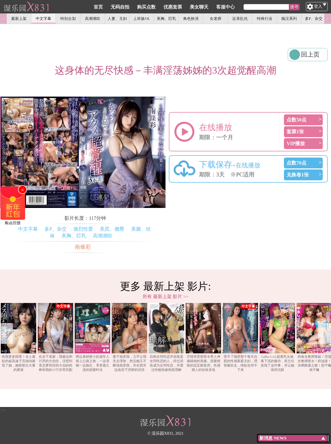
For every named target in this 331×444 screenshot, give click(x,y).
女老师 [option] (215, 18)
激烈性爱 (83, 229)
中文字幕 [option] (43, 18)
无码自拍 (144, 7)
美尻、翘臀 (112, 229)
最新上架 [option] (19, 18)
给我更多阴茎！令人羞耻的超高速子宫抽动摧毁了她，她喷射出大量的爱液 (18, 337)
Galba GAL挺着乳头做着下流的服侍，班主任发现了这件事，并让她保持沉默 (277, 337)
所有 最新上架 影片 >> (165, 296)
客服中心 (250, 7)
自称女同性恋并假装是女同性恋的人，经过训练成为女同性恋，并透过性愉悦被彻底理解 (166, 337)
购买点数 (171, 7)
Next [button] (327, 18)
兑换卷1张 (298, 174)
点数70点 (296, 163)
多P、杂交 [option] (313, 18)
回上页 (310, 54)
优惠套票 (197, 7)
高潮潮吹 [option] (92, 18)
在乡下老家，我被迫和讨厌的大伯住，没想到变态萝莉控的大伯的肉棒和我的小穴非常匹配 (55, 337)
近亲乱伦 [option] (240, 18)
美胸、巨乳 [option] (166, 18)
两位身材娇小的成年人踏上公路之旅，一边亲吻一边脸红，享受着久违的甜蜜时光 (92, 337)
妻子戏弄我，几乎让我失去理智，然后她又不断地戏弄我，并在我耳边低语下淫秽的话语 (129, 337)
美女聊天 (223, 7)
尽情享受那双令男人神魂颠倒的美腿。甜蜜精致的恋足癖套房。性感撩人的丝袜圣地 (203, 337)
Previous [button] (3, 18)
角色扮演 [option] (191, 18)
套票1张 (295, 131)
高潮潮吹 (102, 235)
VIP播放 (296, 143)
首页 (122, 7)
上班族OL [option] (141, 18)
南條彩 (83, 247)
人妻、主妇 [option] (117, 18)
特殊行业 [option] (264, 18)
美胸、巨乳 (74, 235)
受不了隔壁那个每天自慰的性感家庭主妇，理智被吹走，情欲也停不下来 (240, 337)
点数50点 (296, 119)
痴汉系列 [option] (289, 18)
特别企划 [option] (68, 18)
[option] (18, 337)
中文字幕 (28, 229)
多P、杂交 (55, 229)
